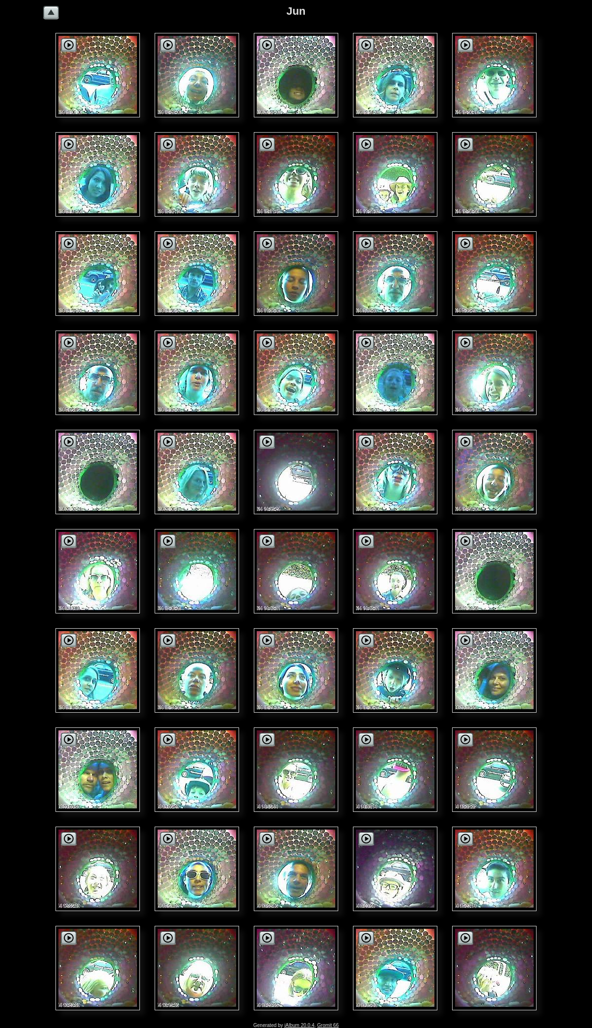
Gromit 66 (328, 1025)
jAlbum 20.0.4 (299, 1025)
